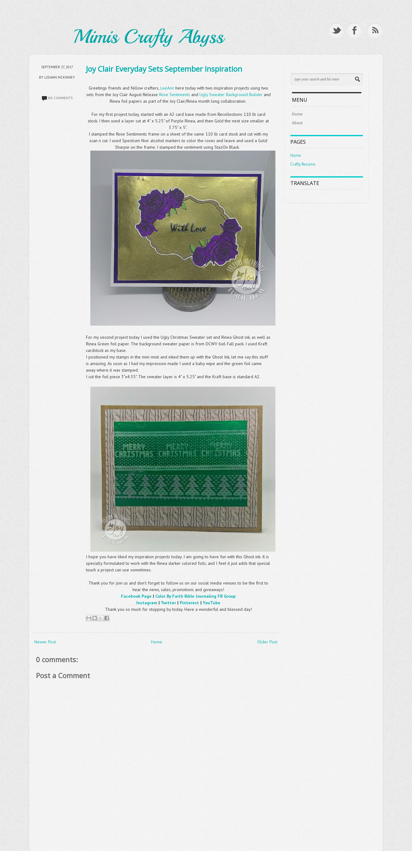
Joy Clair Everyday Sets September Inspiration (164, 69)
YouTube (211, 603)
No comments (60, 98)
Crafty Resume (302, 164)
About (297, 123)
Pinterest (189, 603)
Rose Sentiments (174, 94)
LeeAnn (167, 88)
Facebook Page (136, 596)
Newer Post (45, 642)
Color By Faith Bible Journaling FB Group (195, 596)
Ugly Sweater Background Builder (231, 94)
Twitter (168, 603)
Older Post (267, 642)
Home (156, 642)
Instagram (146, 603)
